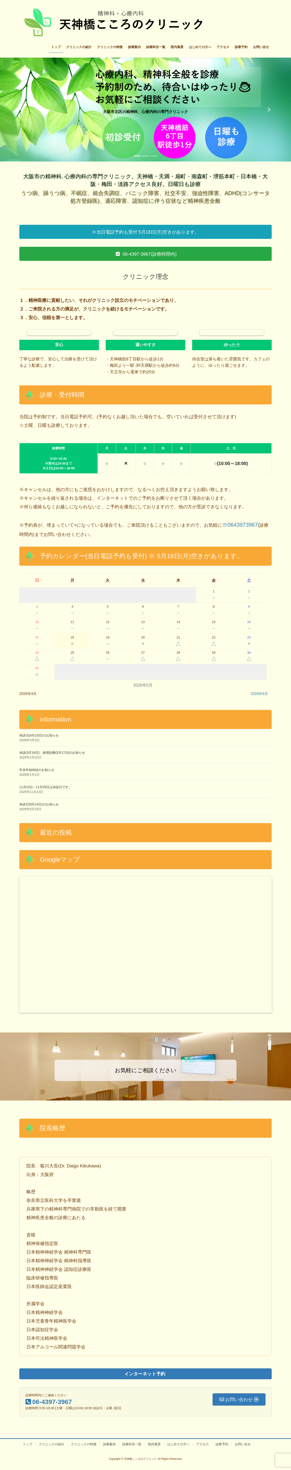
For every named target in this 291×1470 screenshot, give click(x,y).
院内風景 (154, 1444)
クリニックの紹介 (51, 1444)
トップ (27, 1444)
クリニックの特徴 (83, 1444)
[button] (22, 109)
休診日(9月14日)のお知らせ (39, 804)
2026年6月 (259, 694)
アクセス (202, 1444)
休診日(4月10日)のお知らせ (39, 735)
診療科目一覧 (131, 1444)
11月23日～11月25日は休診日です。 (45, 787)
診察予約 (222, 1444)
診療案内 (109, 1444)
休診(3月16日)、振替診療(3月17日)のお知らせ (52, 752)
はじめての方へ (178, 1444)
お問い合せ (243, 1444)
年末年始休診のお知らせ (36, 770)
